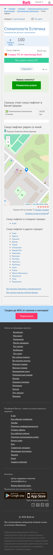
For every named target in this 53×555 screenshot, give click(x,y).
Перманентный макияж (22, 375)
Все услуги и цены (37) (26, 60)
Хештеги (14, 454)
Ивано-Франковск (20, 273)
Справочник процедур (20, 447)
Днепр (15, 241)
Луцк (14, 279)
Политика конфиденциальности (24, 426)
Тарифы (14, 422)
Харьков (15, 239)
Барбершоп (18, 350)
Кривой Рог (17, 250)
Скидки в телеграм (19, 462)
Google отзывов (42, 209)
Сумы (14, 267)
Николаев (16, 253)
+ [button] (8, 138)
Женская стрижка (19, 367)
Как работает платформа (21, 419)
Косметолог (18, 332)
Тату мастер (18, 346)
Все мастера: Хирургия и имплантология (23, 288)
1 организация (18, 19)
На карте (36, 19)
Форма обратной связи (21, 485)
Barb (26, 2)
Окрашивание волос (21, 371)
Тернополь (16, 276)
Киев (14, 223)
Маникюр (16, 396)
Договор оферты (18, 430)
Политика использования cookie (25, 437)
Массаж (15, 389)
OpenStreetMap (38, 204)
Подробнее (26, 69)
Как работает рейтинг (20, 433)
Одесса (15, 236)
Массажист (17, 335)
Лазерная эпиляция (20, 382)
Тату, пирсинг (18, 392)
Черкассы (16, 261)
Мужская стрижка (20, 364)
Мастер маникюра (21, 343)
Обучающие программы (21, 451)
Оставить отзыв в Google (37, 213)
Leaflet (27, 204)
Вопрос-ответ (16, 440)
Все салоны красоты (21, 357)
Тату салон (17, 353)
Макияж (15, 378)
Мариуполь (17, 281)
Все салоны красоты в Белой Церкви (22, 292)
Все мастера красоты (21, 360)
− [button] (8, 142)
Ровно (14, 270)
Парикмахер (18, 339)
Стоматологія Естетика (26, 30)
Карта (13, 458)
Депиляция (17, 385)
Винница (16, 256)
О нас (13, 415)
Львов (14, 244)
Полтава (15, 259)
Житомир (16, 264)
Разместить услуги (26, 85)
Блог (13, 444)
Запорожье (16, 247)
